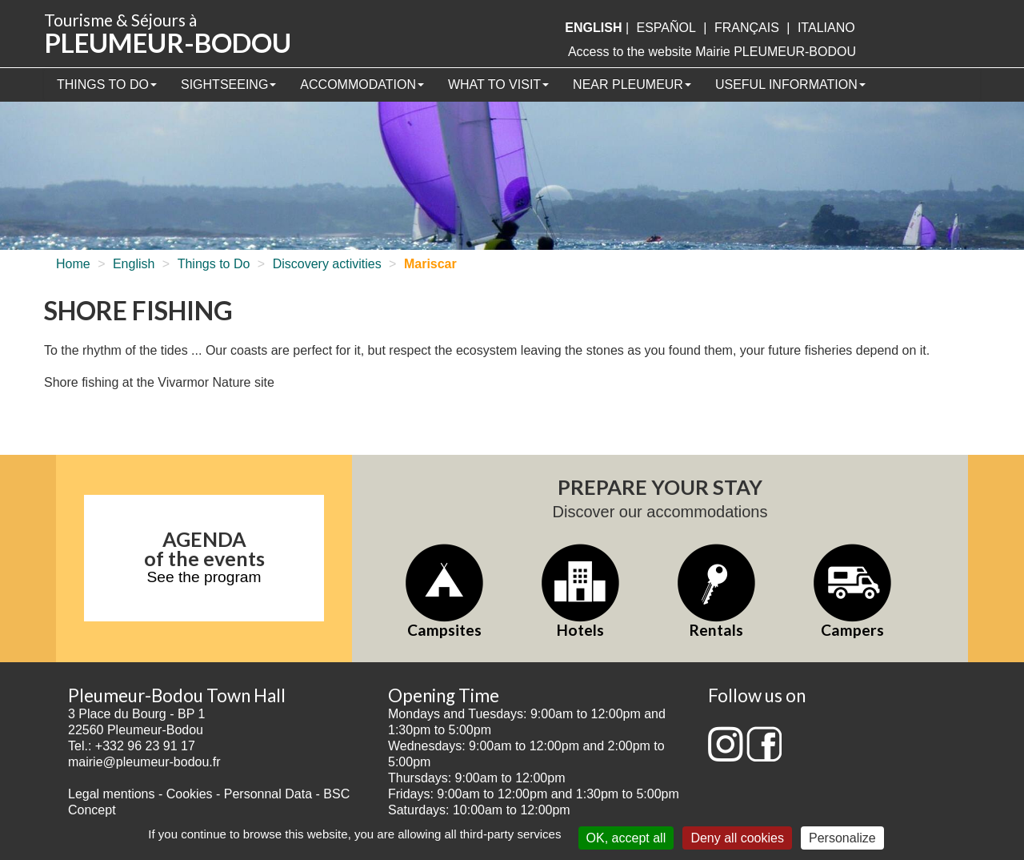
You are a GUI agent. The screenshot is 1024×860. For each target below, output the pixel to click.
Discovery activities (327, 264)
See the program (204, 577)
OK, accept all (626, 838)
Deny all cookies (737, 838)
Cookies (189, 794)
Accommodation (362, 84)
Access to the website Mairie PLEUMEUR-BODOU (712, 51)
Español (666, 27)
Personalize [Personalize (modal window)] (842, 838)
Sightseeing (228, 84)
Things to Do (107, 84)
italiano (826, 27)
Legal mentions (111, 794)
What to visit (498, 84)
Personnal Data (268, 794)
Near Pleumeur (632, 84)
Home (73, 264)
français (746, 27)
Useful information (790, 84)
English (133, 264)
